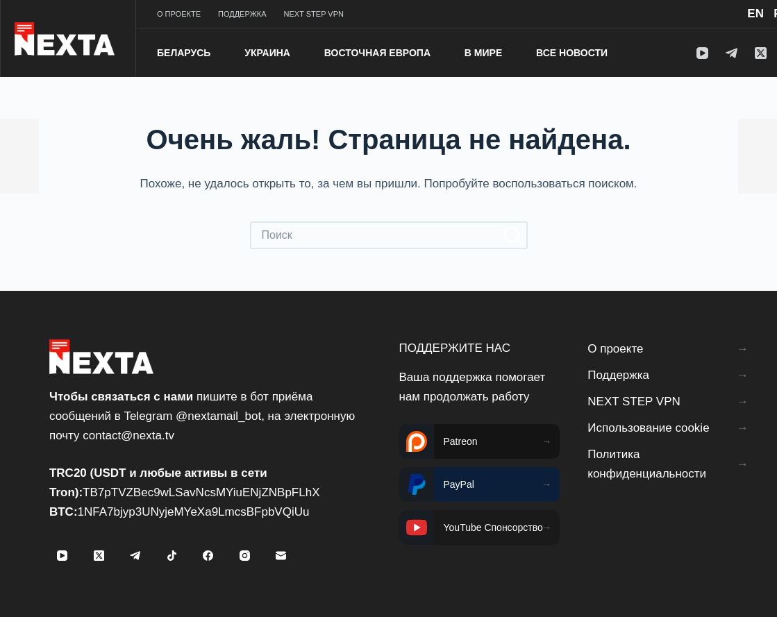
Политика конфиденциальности (646, 464)
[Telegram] (731, 53)
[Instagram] (244, 556)
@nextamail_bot (218, 416)
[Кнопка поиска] (514, 235)
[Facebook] (208, 556)
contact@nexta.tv (128, 435)
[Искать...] (375, 235)
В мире (483, 52)
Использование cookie (648, 427)
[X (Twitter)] (761, 53)
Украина (267, 52)
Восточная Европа (377, 52)
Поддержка (242, 14)
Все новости (572, 52)
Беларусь (183, 52)
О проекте (179, 14)
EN (755, 13)
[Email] (281, 556)
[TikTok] (171, 556)
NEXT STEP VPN (314, 14)
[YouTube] (702, 53)
